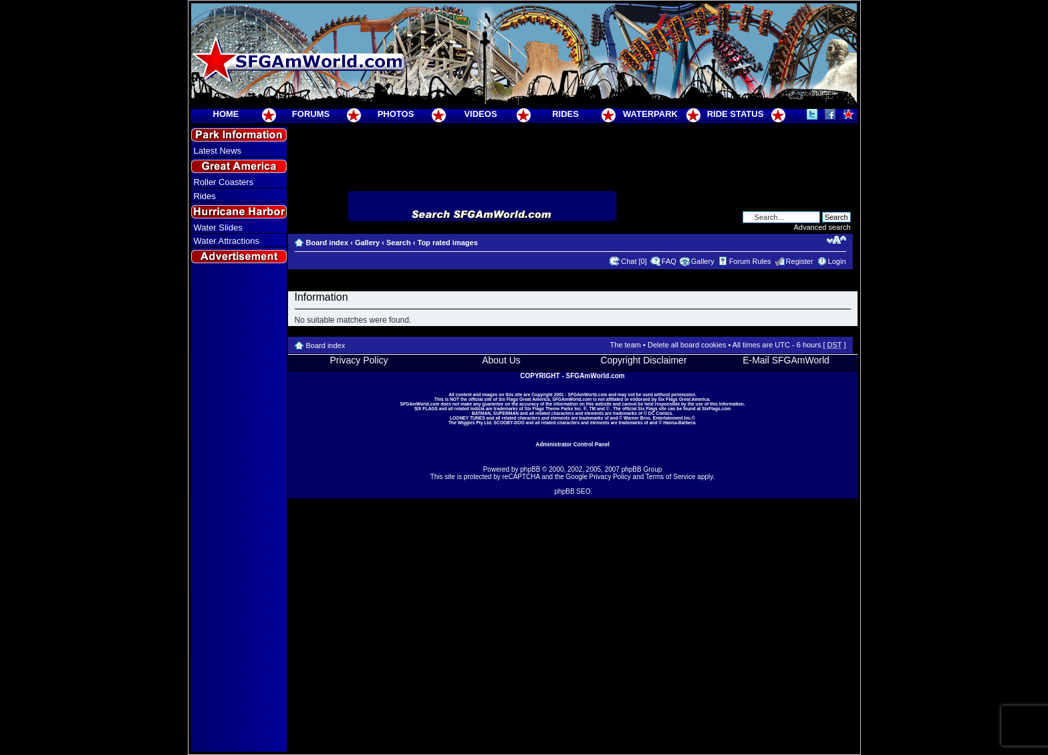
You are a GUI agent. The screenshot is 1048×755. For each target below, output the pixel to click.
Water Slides (218, 227)
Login (837, 261)
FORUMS (311, 114)
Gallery (367, 243)
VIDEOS (480, 114)
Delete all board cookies (687, 345)
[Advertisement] (239, 508)
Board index (327, 243)
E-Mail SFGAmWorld (786, 360)
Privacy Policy (359, 360)
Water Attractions (227, 241)
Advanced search (822, 227)
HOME (226, 114)
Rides (205, 196)
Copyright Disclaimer (643, 360)
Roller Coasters (224, 182)
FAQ (669, 261)
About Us (501, 360)
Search (398, 243)
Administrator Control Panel (572, 444)
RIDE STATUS (735, 114)
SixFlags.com (716, 408)
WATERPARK (650, 114)
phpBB (530, 469)
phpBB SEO (573, 491)
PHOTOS (396, 114)
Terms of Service (670, 476)
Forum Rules (750, 261)
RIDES (565, 114)
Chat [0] (634, 261)
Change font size (836, 240)
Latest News (218, 151)
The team (625, 345)
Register (799, 261)
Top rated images (447, 243)
